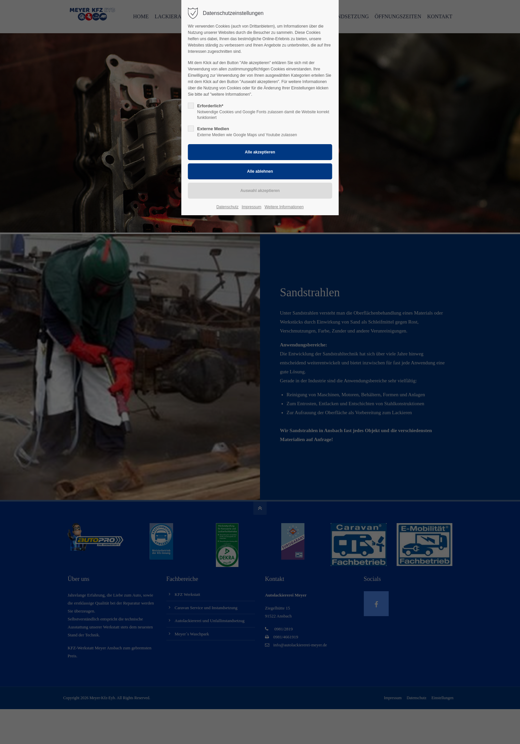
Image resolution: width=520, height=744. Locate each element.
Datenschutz (227, 207)
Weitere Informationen (284, 207)
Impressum (251, 207)
